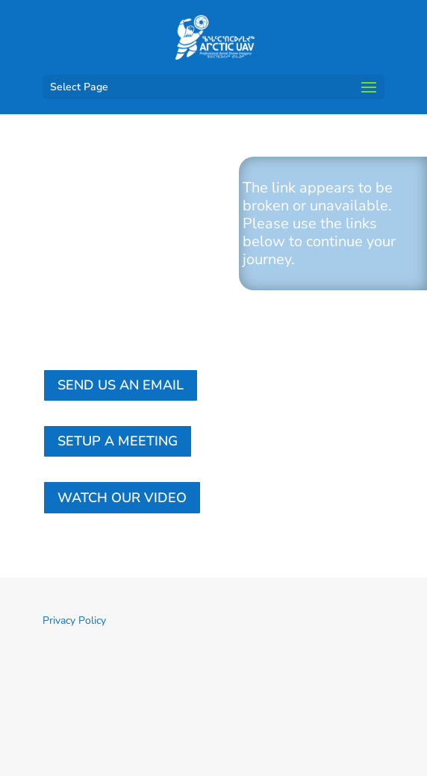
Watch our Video (122, 498)
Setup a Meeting (117, 441)
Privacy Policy (74, 620)
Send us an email (120, 385)
